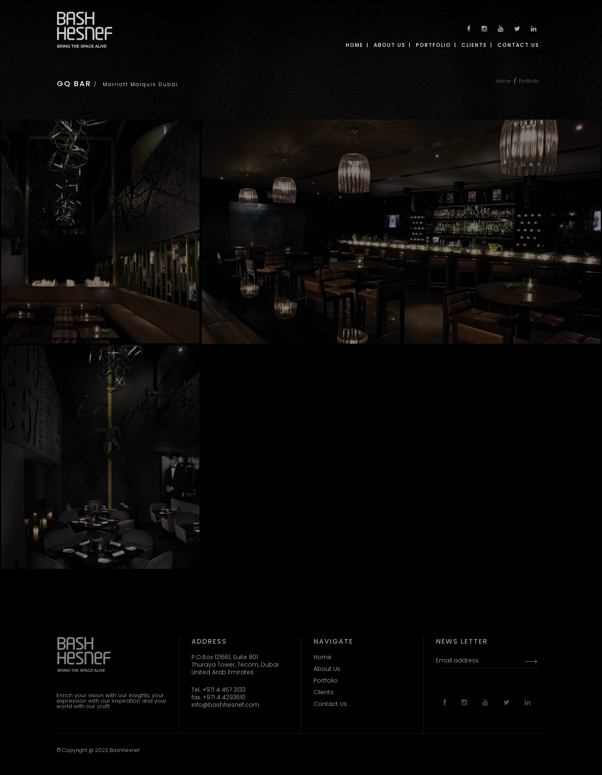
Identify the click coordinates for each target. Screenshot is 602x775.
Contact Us (330, 704)
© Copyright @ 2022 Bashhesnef (98, 750)
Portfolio (529, 80)
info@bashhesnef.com (225, 705)
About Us (327, 669)
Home (503, 80)
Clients (324, 692)
